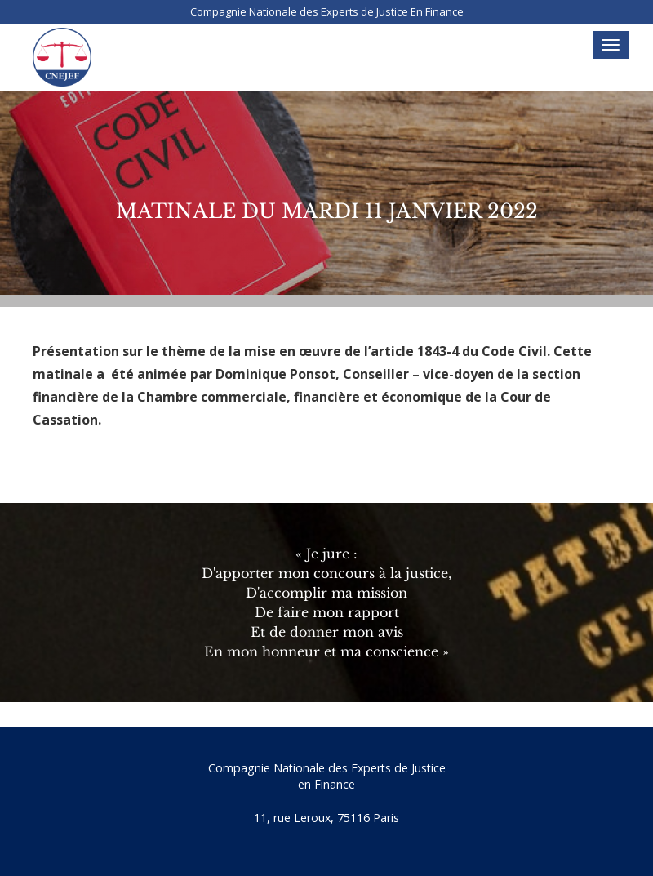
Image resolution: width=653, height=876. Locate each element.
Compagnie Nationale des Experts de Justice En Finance (327, 11)
